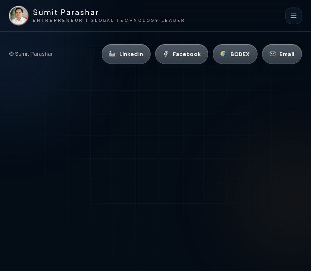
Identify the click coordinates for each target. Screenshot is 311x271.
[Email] (282, 54)
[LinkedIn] (126, 54)
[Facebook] (181, 54)
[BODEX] (235, 54)
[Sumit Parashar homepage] (97, 15)
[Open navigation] (293, 16)
